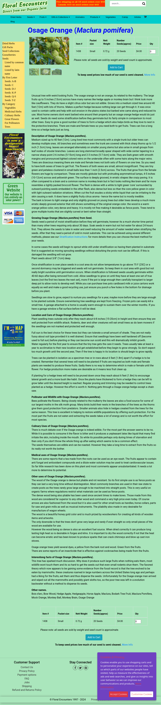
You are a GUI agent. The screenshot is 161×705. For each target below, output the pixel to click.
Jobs (27, 682)
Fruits (43, 17)
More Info (149, 74)
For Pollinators (12, 123)
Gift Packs (7, 47)
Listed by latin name (12, 72)
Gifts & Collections (60, 17)
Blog (13, 21)
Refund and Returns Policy (27, 689)
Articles (137, 17)
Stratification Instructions (73, 236)
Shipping (27, 686)
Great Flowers (12, 119)
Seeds (30, 17)
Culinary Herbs (12, 115)
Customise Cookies (141, 694)
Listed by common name (14, 64)
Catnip (125, 17)
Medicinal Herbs (13, 111)
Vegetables (111, 17)
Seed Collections (10, 51)
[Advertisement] (13, 272)
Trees (7, 126)
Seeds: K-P (10, 92)
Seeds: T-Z (10, 100)
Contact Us (27, 667)
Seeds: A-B (10, 81)
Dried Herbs (16, 17)
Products (95, 17)
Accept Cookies (118, 694)
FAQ (27, 678)
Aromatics (80, 17)
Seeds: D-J (10, 88)
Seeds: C (9, 85)
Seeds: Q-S (10, 96)
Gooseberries (9, 54)
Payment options (26, 674)
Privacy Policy (27, 671)
